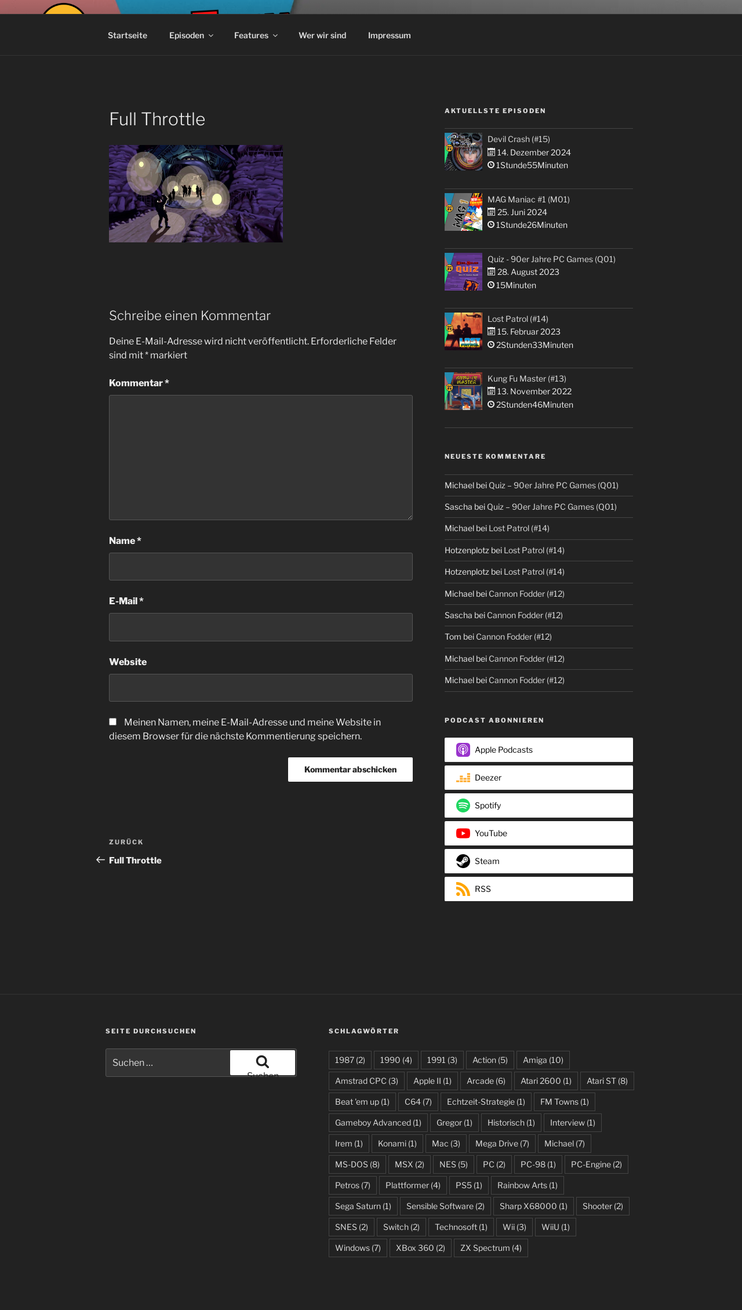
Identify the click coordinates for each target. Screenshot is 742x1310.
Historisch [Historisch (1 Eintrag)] (511, 1122)
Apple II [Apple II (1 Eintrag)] (432, 1081)
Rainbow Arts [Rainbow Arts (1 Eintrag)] (527, 1185)
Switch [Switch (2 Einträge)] (401, 1227)
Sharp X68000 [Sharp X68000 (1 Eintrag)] (534, 1206)
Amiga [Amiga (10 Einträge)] (543, 1060)
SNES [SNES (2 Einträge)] (351, 1227)
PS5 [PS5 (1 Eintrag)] (469, 1185)
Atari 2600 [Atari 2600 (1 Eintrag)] (546, 1081)
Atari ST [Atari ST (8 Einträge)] (607, 1081)
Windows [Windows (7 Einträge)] (358, 1248)
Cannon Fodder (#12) (527, 593)
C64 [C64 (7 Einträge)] (418, 1101)
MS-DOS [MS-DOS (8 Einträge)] (357, 1164)
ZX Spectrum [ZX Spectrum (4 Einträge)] (491, 1248)
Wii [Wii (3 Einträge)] (514, 1227)
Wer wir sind (322, 35)
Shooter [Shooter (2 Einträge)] (603, 1206)
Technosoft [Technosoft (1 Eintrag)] (461, 1227)
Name (125, 540)
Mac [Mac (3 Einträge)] (446, 1143)
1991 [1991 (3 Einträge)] (442, 1060)
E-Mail (126, 601)
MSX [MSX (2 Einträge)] (409, 1164)
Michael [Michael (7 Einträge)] (564, 1143)
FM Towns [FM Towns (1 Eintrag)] (564, 1101)
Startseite (127, 35)
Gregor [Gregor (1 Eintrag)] (454, 1122)
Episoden (192, 35)
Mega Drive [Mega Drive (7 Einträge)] (502, 1143)
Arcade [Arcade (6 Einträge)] (486, 1081)
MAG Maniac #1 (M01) (529, 199)
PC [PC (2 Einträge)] (494, 1164)
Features (256, 35)
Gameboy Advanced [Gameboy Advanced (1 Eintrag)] (378, 1122)
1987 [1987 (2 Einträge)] (350, 1060)
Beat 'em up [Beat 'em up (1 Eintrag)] (362, 1101)
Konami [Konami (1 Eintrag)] (397, 1143)
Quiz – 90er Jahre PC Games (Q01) (554, 485)
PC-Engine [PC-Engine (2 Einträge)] (596, 1164)
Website (128, 661)
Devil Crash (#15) (519, 139)
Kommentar (139, 383)
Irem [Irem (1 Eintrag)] (349, 1143)
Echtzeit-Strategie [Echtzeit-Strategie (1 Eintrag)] (486, 1101)
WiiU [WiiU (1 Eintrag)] (555, 1227)
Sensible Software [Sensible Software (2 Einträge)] (445, 1206)
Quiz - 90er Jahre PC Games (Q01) (552, 259)
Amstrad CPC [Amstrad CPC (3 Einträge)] (366, 1081)
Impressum (389, 35)
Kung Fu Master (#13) (527, 378)
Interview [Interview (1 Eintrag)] (572, 1122)
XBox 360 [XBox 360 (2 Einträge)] (420, 1248)
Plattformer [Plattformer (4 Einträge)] (413, 1185)
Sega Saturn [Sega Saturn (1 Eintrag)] (363, 1206)
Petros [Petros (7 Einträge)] (352, 1185)
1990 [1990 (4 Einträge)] (396, 1060)
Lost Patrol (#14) (518, 319)
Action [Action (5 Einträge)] (490, 1060)
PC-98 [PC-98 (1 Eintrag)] (538, 1164)
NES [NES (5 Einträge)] (453, 1164)
